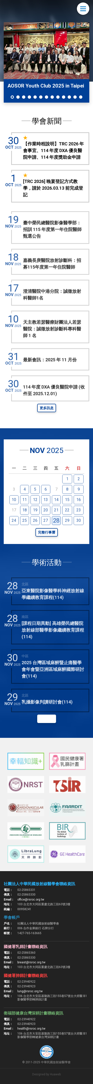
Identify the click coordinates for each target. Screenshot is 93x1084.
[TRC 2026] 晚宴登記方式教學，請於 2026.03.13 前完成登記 (53, 188)
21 (56, 521)
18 (24, 521)
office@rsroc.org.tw (30, 899)
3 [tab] (23, 97)
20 (45, 521)
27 (45, 531)
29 (67, 531)
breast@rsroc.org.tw (31, 962)
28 (56, 531)
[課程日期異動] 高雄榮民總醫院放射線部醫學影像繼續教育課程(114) (53, 641)
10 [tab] (63, 97)
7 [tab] (46, 97)
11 (24, 510)
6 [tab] (40, 97)
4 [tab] (29, 97)
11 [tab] (69, 97)
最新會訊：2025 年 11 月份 (50, 370)
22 (67, 521)
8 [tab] (52, 97)
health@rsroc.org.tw (31, 1028)
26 (35, 531)
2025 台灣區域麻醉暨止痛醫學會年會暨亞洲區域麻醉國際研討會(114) (53, 680)
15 (67, 510)
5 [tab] (35, 97)
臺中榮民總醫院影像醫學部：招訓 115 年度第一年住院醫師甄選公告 (52, 240)
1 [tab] (12, 97)
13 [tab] (80, 97)
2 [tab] (18, 97)
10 (14, 510)
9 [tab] (58, 97)
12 (35, 510)
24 (14, 531)
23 (78, 521)
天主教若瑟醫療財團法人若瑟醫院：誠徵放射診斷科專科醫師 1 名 (52, 340)
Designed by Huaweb (46, 1074)
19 (35, 521)
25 (24, 531)
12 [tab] (75, 97)
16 (78, 510)
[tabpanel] (46, 62)
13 (45, 510)
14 (56, 510)
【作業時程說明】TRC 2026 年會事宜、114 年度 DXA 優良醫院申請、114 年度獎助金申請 (53, 150)
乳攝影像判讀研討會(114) (47, 712)
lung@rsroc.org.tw (30, 991)
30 (78, 531)
